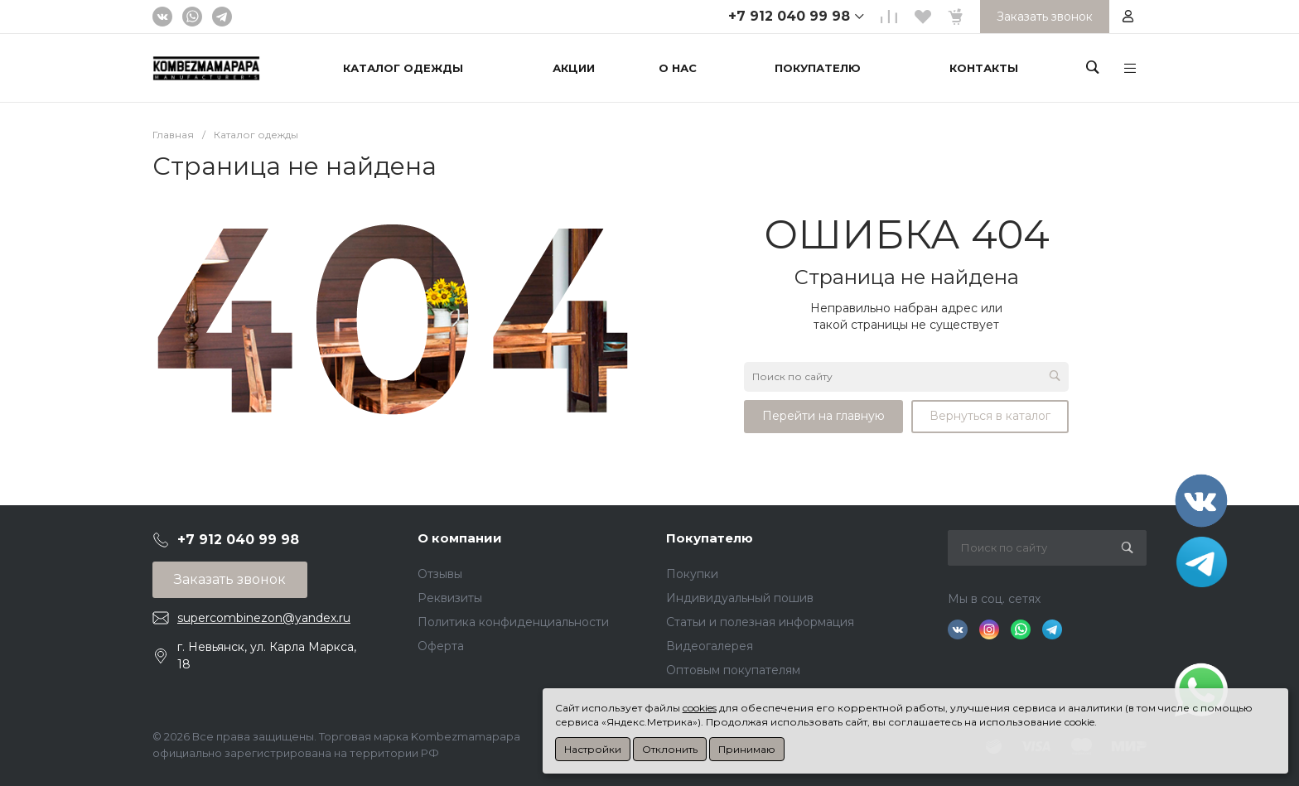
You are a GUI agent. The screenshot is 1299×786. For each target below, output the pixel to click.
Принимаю (746, 749)
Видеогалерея (709, 646)
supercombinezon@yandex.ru (263, 617)
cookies (700, 708)
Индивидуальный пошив (740, 598)
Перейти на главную (823, 415)
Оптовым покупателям (733, 670)
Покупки (692, 574)
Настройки (592, 749)
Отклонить (670, 749)
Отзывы (440, 574)
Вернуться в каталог (990, 415)
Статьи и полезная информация (760, 622)
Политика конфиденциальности (513, 622)
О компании (460, 538)
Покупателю (709, 538)
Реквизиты (450, 598)
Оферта (441, 646)
